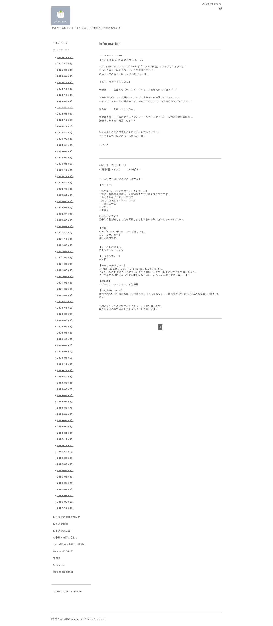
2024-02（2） (65, 107)
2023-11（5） (65, 126)
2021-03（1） (65, 282)
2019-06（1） (65, 401)
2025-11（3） (65, 57)
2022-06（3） (65, 201)
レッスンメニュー (63, 530)
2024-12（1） (65, 82)
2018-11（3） (65, 445)
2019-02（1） (65, 426)
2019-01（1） (65, 432)
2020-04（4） (65, 345)
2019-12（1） (65, 364)
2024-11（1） (65, 88)
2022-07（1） (65, 195)
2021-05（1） (65, 270)
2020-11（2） (65, 307)
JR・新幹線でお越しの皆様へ (69, 544)
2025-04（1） (65, 76)
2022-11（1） (65, 176)
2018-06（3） (65, 476)
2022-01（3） (65, 226)
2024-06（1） (65, 101)
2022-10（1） (65, 182)
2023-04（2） (65, 145)
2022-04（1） (65, 213)
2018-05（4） (65, 483)
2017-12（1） (65, 508)
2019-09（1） (65, 382)
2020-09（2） (65, 314)
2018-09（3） (65, 457)
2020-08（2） (65, 320)
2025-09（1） (65, 69)
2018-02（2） (65, 501)
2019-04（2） (65, 414)
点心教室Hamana (69, 619)
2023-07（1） (65, 138)
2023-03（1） (65, 151)
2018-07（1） (65, 470)
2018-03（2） (65, 495)
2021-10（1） (65, 238)
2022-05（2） (65, 207)
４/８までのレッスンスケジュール (121, 60)
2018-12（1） (65, 439)
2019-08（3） (65, 389)
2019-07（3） (65, 395)
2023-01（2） (65, 163)
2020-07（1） (65, 326)
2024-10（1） (65, 95)
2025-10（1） (65, 63)
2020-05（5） (65, 339)
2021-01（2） (65, 295)
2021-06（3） (65, 263)
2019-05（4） (65, 407)
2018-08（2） (65, 464)
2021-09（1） (65, 245)
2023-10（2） (65, 132)
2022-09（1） (65, 188)
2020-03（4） (65, 351)
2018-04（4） (65, 489)
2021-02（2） (65, 289)
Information (61, 49)
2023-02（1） (65, 157)
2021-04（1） (65, 276)
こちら (110, 120)
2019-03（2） (65, 420)
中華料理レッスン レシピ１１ (120, 169)
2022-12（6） (65, 170)
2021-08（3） (65, 251)
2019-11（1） (65, 370)
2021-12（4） (65, 232)
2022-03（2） (65, 220)
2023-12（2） (65, 120)
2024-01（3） (65, 113)
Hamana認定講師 (63, 571)
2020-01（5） (65, 357)
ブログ (56, 558)
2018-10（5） (65, 451)
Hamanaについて (63, 551)
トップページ (60, 42)
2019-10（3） (65, 376)
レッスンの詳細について (66, 517)
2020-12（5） (65, 301)
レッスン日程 (60, 523)
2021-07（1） (65, 257)
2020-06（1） (65, 332)
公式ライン (59, 564)
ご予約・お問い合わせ (65, 537)
